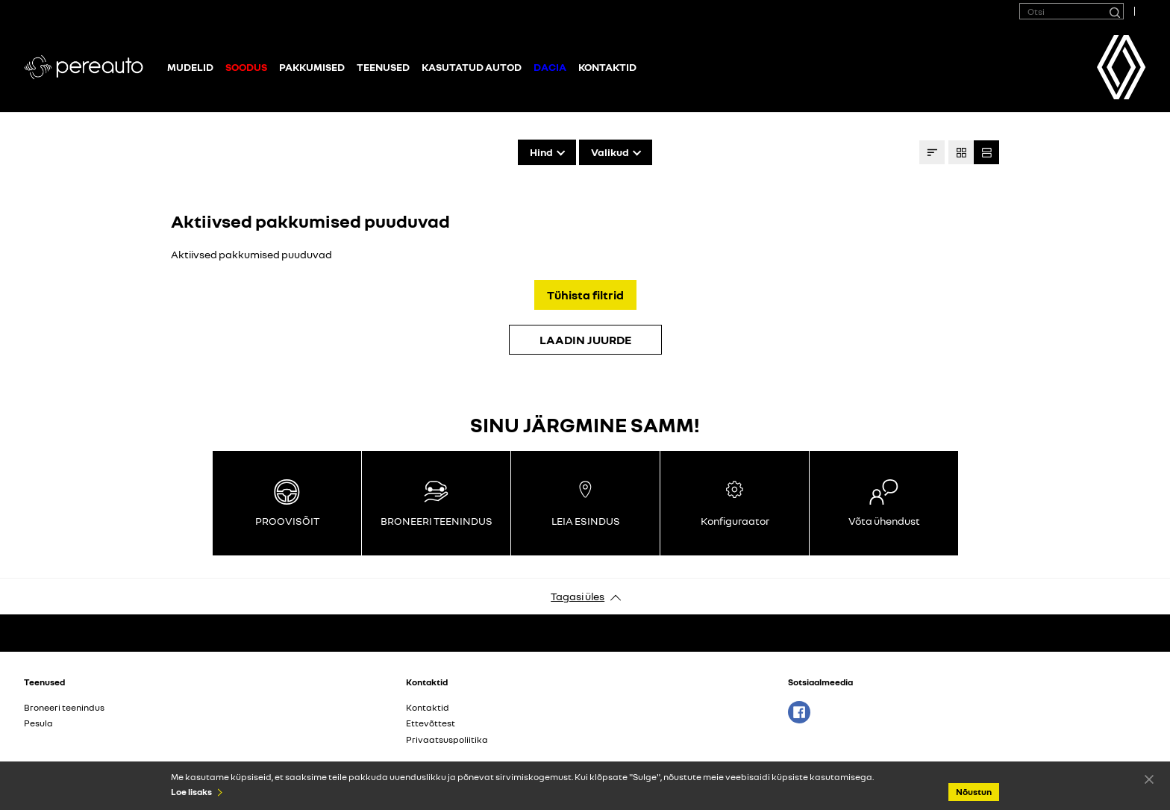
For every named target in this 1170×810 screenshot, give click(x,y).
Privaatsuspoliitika (447, 739)
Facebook (799, 712)
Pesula (38, 723)
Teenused (383, 66)
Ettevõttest (430, 723)
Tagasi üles (577, 596)
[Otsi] (1114, 11)
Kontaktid (607, 66)
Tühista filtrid (585, 294)
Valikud (610, 152)
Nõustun (1149, 779)
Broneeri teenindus (64, 707)
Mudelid (190, 66)
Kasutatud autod (472, 66)
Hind (541, 152)
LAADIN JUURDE (585, 339)
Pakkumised (312, 66)
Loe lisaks (191, 791)
